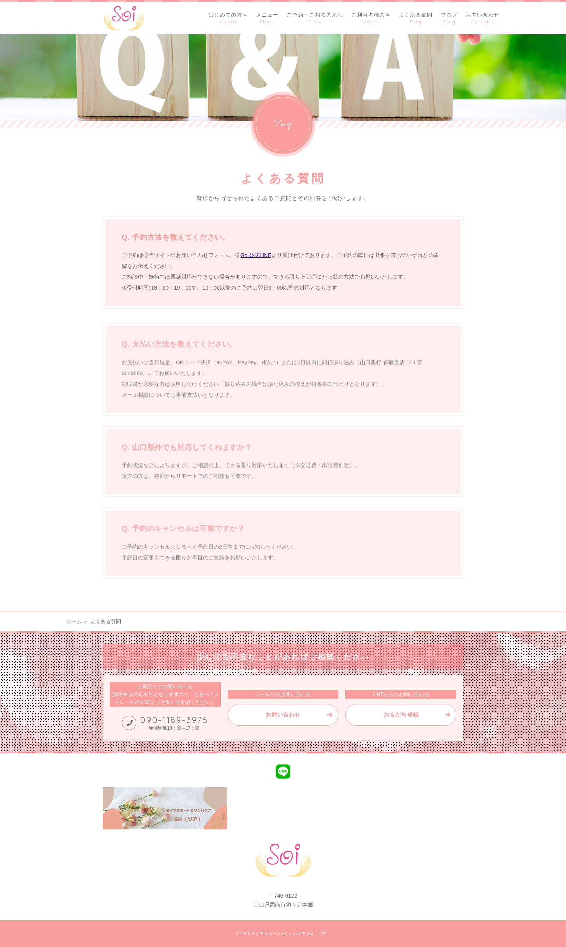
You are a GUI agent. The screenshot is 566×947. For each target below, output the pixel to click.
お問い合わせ (283, 715)
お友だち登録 (401, 715)
